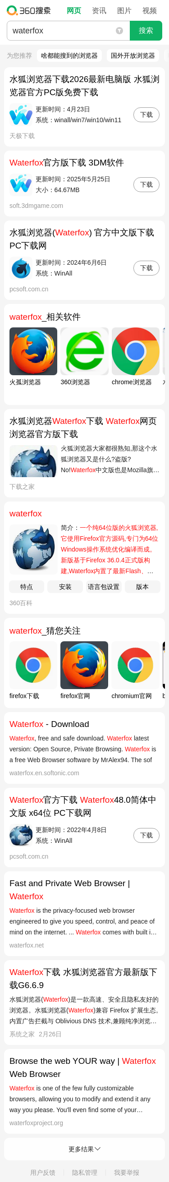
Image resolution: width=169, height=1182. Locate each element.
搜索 (146, 30)
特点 (26, 586)
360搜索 (31, 10)
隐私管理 (84, 1172)
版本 (142, 586)
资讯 (99, 10)
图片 (124, 10)
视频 (149, 10)
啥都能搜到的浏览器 (69, 55)
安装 (65, 586)
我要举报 (126, 1172)
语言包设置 (103, 586)
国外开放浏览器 (133, 55)
